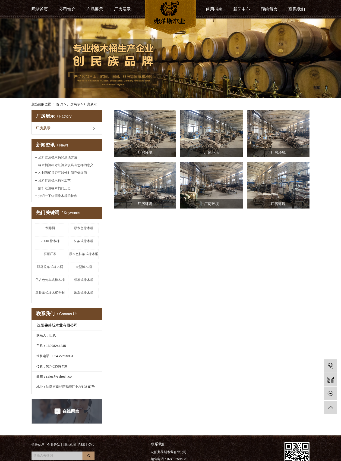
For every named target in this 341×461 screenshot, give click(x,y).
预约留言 (269, 9)
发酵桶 (50, 228)
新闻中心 (241, 9)
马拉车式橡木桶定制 (50, 293)
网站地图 (69, 444)
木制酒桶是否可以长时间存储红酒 (62, 172)
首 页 (59, 104)
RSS (81, 444)
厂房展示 (122, 9)
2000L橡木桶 (50, 241)
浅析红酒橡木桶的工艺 (54, 180)
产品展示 (94, 9)
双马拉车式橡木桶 (50, 267)
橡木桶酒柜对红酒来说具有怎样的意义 (65, 165)
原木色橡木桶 (83, 228)
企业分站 (53, 444)
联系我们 (296, 9)
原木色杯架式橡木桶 (83, 254)
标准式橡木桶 (83, 280)
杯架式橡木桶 (83, 241)
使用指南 (214, 9)
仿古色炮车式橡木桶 (50, 280)
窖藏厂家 (50, 254)
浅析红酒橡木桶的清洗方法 (57, 157)
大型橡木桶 (84, 267)
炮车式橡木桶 (83, 293)
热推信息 (38, 444)
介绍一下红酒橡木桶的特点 (57, 196)
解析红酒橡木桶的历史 (54, 188)
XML (91, 444)
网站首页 (39, 9)
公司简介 (67, 9)
